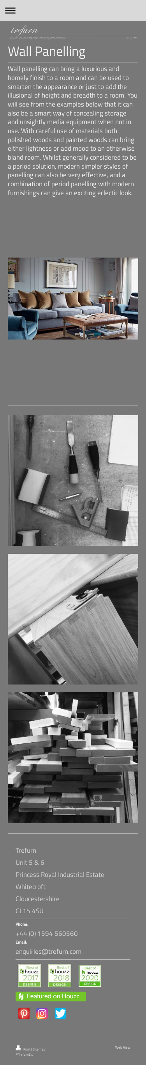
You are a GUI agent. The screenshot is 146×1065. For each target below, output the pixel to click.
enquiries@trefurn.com (48, 951)
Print (23, 1049)
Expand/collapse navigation (73, 10)
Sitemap (39, 1049)
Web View (122, 1047)
